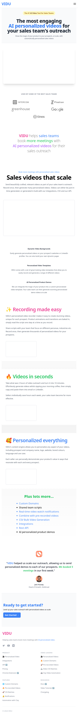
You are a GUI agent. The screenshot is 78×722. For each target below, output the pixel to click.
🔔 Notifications (8, 696)
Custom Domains (29, 503)
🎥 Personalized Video (10, 656)
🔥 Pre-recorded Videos (11, 688)
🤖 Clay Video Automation (51, 673)
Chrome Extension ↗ (10, 673)
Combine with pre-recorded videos (38, 515)
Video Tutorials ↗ (47, 688)
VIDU (6, 4)
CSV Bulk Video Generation (34, 519)
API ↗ (4, 665)
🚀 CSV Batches (8, 692)
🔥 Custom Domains (48, 661)
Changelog (45, 692)
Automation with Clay (10, 700)
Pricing (5, 669)
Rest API (23, 528)
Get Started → (12, 615)
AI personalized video (46, 640)
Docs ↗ (44, 684)
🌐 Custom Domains (10, 684)
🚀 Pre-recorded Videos (50, 665)
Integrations (26, 523)
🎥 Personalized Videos (49, 656)
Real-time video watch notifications (39, 511)
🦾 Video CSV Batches (49, 669)
